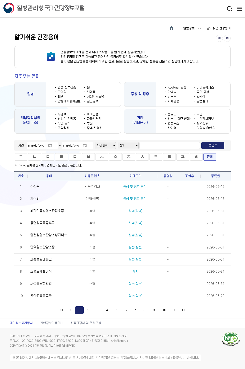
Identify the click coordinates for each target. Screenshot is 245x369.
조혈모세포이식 (41, 271)
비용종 (171, 96)
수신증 (34, 187)
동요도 (171, 114)
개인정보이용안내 (51, 323)
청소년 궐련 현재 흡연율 (183, 119)
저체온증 (173, 101)
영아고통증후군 (41, 296)
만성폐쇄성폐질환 (69, 101)
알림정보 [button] (191, 28)
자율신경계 (93, 119)
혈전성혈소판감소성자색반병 (50, 235)
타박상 (200, 96)
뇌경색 (91, 92)
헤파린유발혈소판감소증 (47, 211)
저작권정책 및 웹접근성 (85, 323)
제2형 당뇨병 (95, 96)
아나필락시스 (205, 87)
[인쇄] (227, 38)
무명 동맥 (63, 123)
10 (164, 310)
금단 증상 (202, 92)
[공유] (219, 38)
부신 (89, 123)
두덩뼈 (61, 114)
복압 (199, 114)
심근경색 (92, 101)
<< (61, 310)
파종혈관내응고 (41, 259)
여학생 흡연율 (205, 128)
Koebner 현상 (176, 87)
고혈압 (61, 92)
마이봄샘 (92, 114)
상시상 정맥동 (66, 119)
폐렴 (60, 96)
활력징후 (202, 123)
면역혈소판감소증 (42, 247)
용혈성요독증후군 (42, 223)
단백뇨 (171, 92)
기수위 (34, 199)
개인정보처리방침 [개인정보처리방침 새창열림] (21, 323)
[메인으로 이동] (171, 28)
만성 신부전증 (66, 87)
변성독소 (173, 123)
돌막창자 (63, 128)
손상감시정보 (205, 119)
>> (183, 310)
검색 (212, 145)
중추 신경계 (94, 128)
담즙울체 (202, 101)
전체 (210, 157)
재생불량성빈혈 (41, 283)
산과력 (171, 128)
